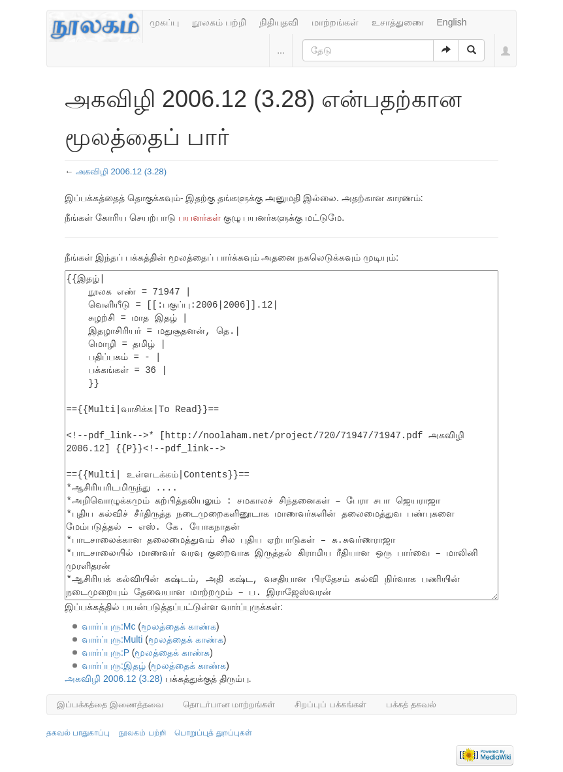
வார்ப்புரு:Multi (112, 639)
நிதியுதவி (278, 22)
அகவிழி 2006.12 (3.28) (121, 171)
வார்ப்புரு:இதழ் (114, 665)
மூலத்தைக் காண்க (178, 626)
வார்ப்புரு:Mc (109, 626)
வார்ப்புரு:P (105, 652)
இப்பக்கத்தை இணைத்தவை (110, 704)
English (452, 22)
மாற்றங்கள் (335, 22)
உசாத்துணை (398, 22)
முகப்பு (164, 22)
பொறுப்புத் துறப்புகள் (212, 732)
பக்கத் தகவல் (411, 704)
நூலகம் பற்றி (219, 22)
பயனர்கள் (199, 217)
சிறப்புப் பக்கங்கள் (330, 704)
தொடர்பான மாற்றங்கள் (229, 704)
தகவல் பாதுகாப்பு (78, 732)
